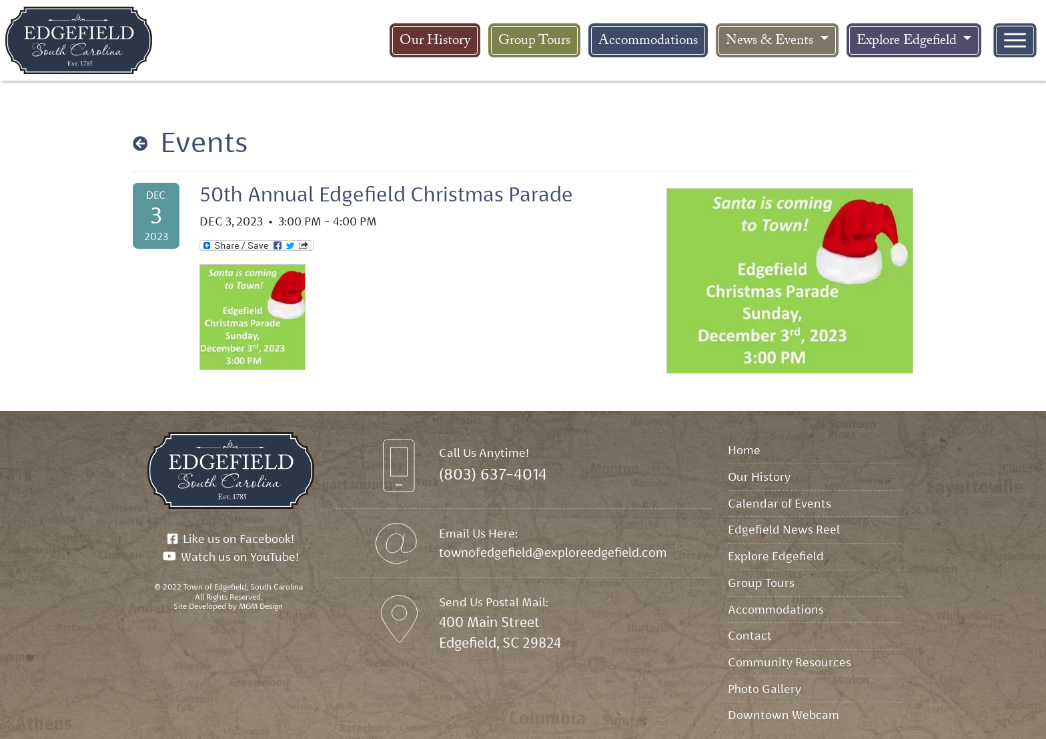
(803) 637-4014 (493, 474)
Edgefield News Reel (784, 529)
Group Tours (534, 42)
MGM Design (261, 606)
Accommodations (648, 42)
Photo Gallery (764, 689)
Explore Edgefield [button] (908, 42)
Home (744, 450)
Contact (750, 635)
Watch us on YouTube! (231, 557)
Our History (435, 42)
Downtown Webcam (783, 715)
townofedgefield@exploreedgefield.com (553, 552)
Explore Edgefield (776, 556)
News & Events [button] (771, 42)
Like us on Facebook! (230, 539)
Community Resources (789, 662)
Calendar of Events (779, 503)
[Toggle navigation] (1015, 40)
